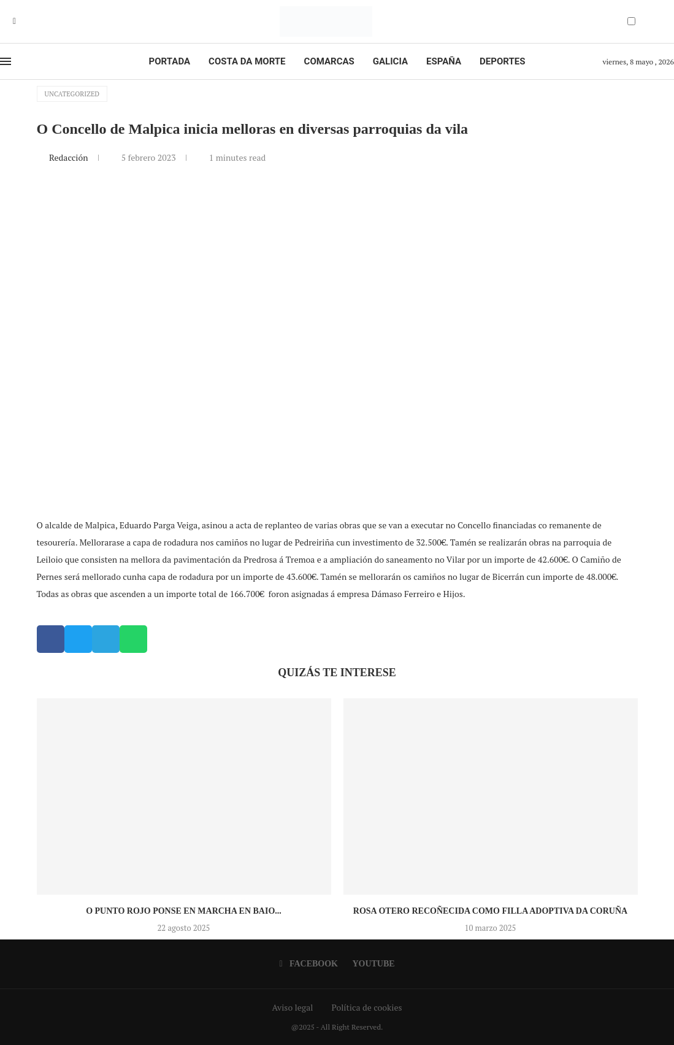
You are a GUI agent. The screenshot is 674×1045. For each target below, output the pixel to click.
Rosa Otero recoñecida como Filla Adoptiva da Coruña (490, 911)
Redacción (69, 157)
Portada (169, 61)
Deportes (502, 61)
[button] (50, 639)
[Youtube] (23, 21)
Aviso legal (292, 1007)
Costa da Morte (247, 61)
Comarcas (329, 61)
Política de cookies (366, 1007)
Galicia (390, 61)
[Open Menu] (5, 61)
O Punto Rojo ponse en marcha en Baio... (183, 911)
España (443, 61)
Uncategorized (72, 94)
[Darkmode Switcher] (631, 21)
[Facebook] (14, 21)
